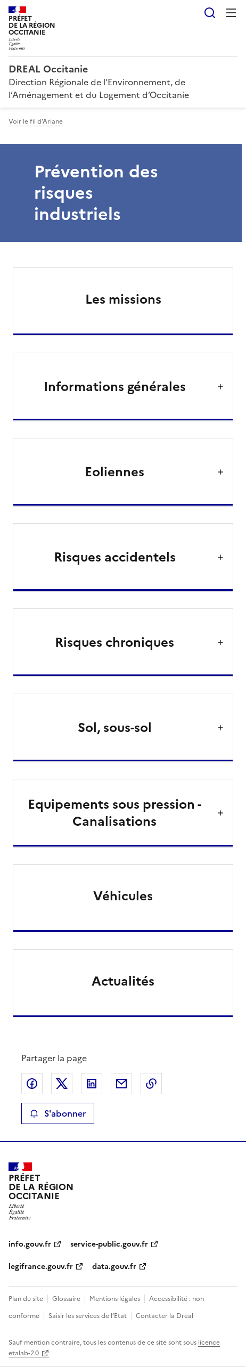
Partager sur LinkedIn (91, 1083)
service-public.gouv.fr (109, 1244)
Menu (231, 12)
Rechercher (209, 12)
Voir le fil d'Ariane (36, 121)
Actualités (123, 981)
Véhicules (123, 896)
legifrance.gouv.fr (41, 1266)
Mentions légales (114, 1299)
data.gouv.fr (114, 1266)
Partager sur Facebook (32, 1083)
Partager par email (121, 1083)
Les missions (123, 299)
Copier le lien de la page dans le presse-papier (151, 1083)
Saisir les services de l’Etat (87, 1316)
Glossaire (66, 1299)
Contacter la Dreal (164, 1316)
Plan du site (26, 1299)
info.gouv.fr (30, 1244)
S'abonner (58, 1113)
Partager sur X (61, 1083)
